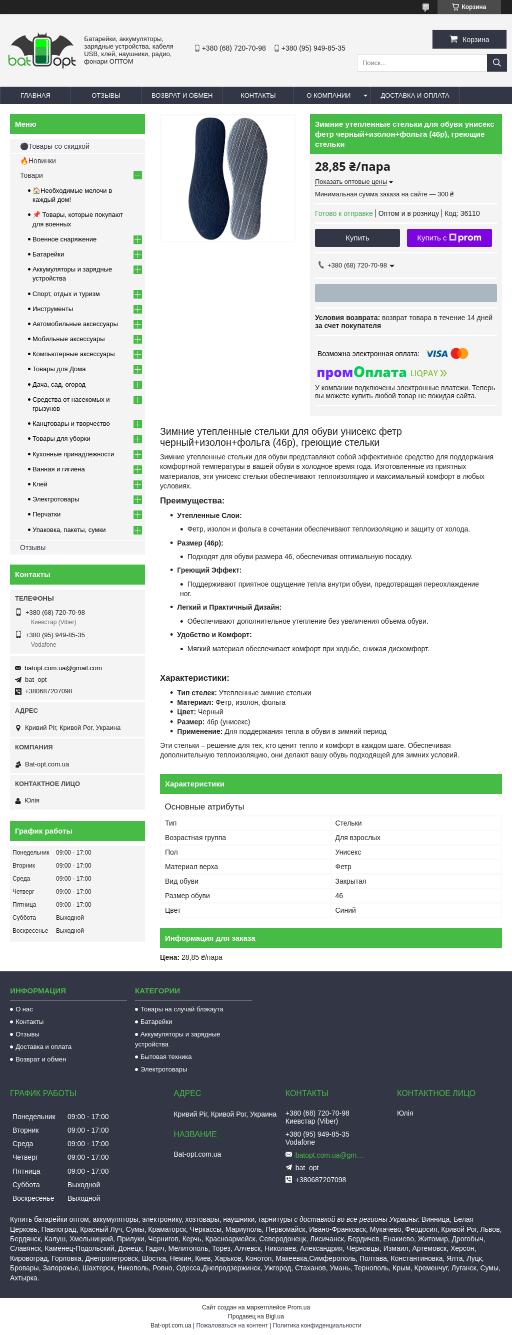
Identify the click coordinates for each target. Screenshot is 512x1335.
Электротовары (55, 499)
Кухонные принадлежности (73, 454)
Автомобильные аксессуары (75, 324)
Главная (35, 95)
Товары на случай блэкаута (182, 1009)
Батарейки (48, 254)
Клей (40, 484)
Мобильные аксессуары (68, 339)
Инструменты (52, 309)
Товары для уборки (61, 438)
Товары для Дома (59, 369)
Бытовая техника (166, 1056)
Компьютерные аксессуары (73, 354)
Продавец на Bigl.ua (256, 1316)
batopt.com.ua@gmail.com (63, 668)
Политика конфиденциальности (317, 1325)
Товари (31, 175)
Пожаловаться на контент (232, 1325)
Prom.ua (299, 1307)
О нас (24, 1009)
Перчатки (46, 514)
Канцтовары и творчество (71, 423)
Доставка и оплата (414, 95)
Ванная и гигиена (58, 469)
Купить (357, 237)
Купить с (449, 237)
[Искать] (497, 63)
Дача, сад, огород (59, 384)
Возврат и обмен (182, 95)
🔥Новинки (38, 161)
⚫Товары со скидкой (55, 146)
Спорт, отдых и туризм (66, 294)
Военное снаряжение (64, 239)
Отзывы (106, 95)
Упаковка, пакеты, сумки (69, 529)
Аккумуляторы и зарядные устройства (177, 1039)
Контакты (258, 95)
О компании (328, 95)
